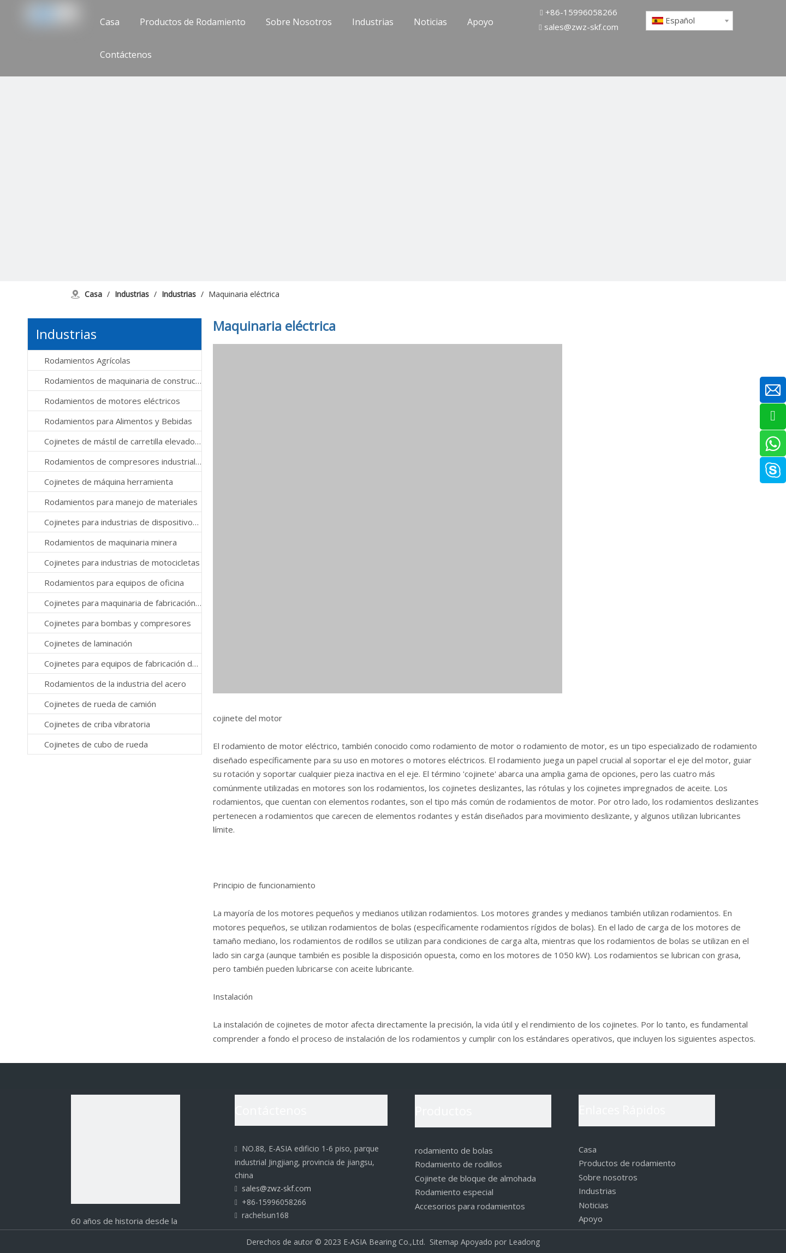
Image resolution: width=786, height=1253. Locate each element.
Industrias (597, 1190)
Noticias (594, 1204)
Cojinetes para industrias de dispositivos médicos (122, 521)
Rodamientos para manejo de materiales (121, 501)
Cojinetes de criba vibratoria (97, 723)
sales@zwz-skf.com (581, 26)
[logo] (125, 1149)
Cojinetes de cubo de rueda (96, 744)
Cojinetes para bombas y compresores (117, 622)
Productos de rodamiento (627, 1162)
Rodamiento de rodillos (458, 1164)
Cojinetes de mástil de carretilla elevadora (122, 441)
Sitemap (444, 1242)
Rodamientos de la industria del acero (115, 683)
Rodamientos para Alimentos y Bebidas (118, 420)
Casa (588, 1149)
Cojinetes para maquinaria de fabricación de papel (122, 602)
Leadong (524, 1242)
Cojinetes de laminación (88, 643)
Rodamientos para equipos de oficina (114, 582)
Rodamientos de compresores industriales (122, 461)
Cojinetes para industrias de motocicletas (122, 562)
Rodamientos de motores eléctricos (112, 400)
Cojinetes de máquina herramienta (108, 481)
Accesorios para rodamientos (470, 1206)
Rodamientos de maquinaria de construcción (122, 380)
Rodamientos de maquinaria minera (110, 542)
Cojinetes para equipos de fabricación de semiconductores (122, 663)
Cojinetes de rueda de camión (100, 703)
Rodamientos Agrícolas (87, 360)
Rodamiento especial (454, 1191)
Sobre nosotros (608, 1177)
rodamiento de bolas (454, 1150)
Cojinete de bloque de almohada (475, 1178)
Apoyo (591, 1218)
